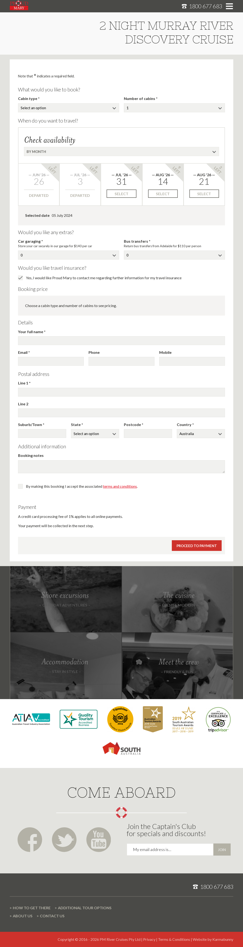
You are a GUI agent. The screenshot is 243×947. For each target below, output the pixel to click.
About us (23, 916)
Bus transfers (136, 241)
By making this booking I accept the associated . (82, 486)
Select (121, 193)
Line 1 (23, 383)
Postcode (133, 424)
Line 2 (23, 404)
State (76, 424)
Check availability (49, 139)
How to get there (32, 907)
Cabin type (28, 98)
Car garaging (29, 241)
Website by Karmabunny (213, 939)
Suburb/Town (30, 424)
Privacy (149, 939)
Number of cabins (140, 98)
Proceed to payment (197, 546)
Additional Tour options (85, 907)
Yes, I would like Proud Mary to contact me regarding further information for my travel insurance (104, 277)
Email (23, 352)
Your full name (31, 331)
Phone (94, 352)
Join (222, 850)
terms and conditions (120, 486)
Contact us (52, 916)
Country (184, 424)
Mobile (165, 352)
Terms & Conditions (174, 939)
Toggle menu (229, 6)
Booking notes (31, 455)
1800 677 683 (205, 6)
